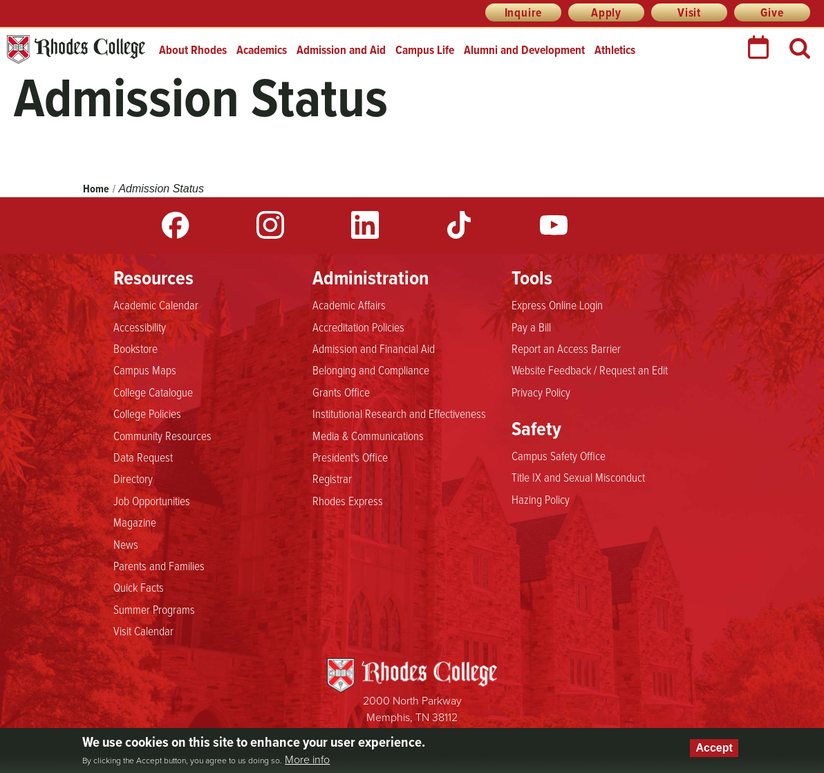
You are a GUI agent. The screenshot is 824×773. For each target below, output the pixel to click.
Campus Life (424, 50)
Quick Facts (138, 588)
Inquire (524, 12)
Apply (606, 12)
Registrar (332, 479)
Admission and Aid (341, 50)
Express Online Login (557, 305)
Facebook (175, 225)
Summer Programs (154, 610)
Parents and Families (159, 566)
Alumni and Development (524, 50)
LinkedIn (365, 225)
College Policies (147, 414)
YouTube (554, 225)
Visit (689, 12)
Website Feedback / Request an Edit (590, 370)
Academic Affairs (349, 305)
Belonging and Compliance (370, 370)
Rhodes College (76, 49)
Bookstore (135, 349)
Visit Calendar (143, 631)
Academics (261, 50)
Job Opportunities (151, 501)
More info (307, 760)
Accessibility (139, 327)
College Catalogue (153, 392)
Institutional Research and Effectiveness (399, 414)
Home (96, 189)
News (125, 545)
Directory (133, 479)
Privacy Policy (541, 392)
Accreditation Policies (358, 327)
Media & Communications (368, 436)
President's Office (350, 457)
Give (771, 12)
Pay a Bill (531, 327)
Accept (713, 748)
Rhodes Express (347, 501)
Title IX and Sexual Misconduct (578, 477)
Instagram (270, 225)
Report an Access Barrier (566, 349)
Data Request (143, 457)
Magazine (134, 522)
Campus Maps (144, 370)
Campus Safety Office (559, 456)
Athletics (614, 50)
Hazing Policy (541, 500)
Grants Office (341, 392)
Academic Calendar (155, 305)
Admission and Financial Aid (373, 349)
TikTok (459, 225)
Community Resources (162, 436)
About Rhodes (193, 50)
